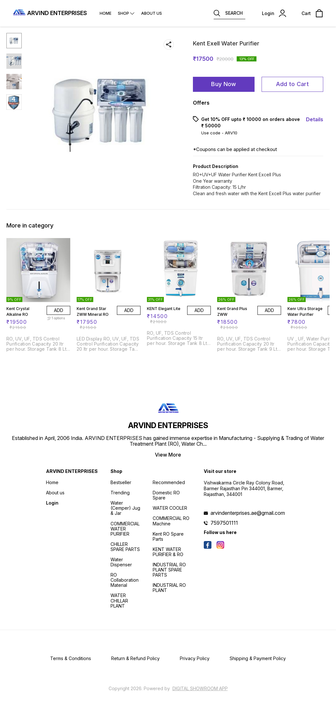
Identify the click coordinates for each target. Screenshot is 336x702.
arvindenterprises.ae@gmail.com (247, 513)
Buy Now (223, 84)
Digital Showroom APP (200, 688)
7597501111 (224, 523)
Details (314, 119)
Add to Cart (292, 84)
